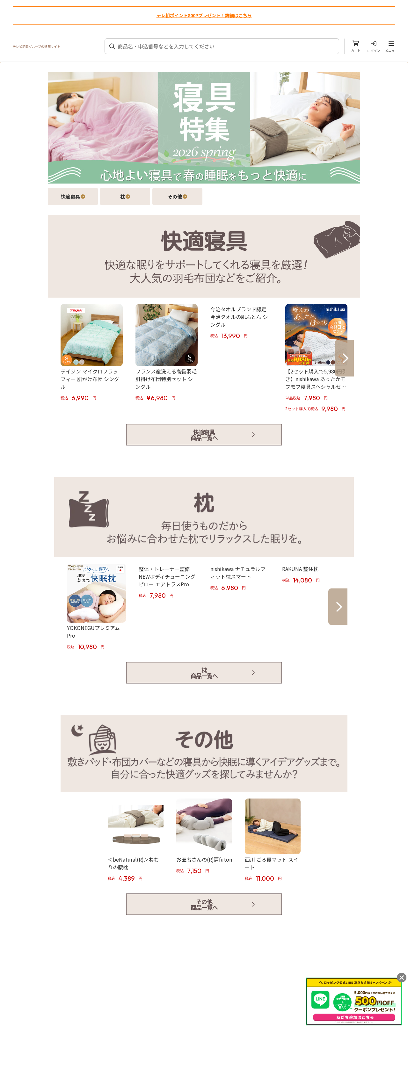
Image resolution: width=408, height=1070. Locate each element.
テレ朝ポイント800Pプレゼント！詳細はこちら (204, 15)
